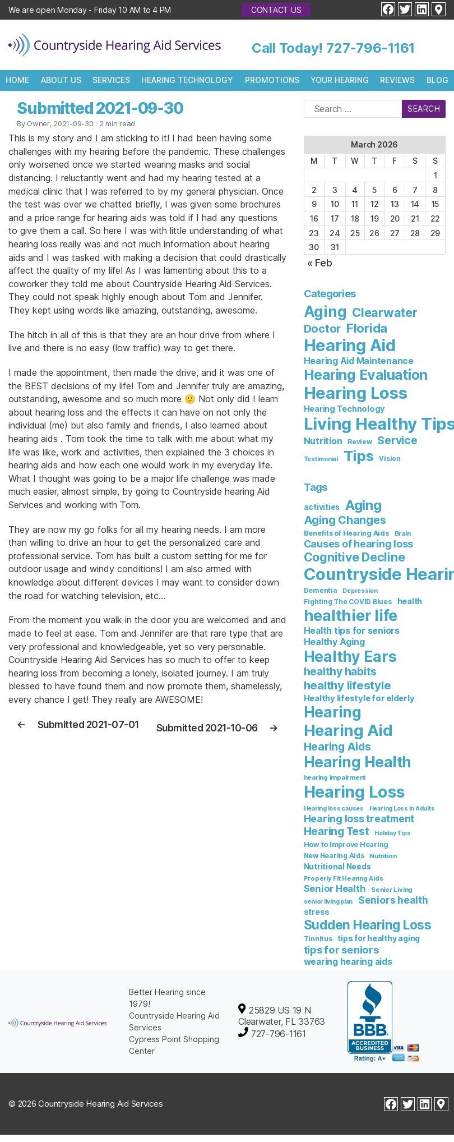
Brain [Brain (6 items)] (403, 533)
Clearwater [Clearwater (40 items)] (385, 312)
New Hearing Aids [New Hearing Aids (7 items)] (334, 855)
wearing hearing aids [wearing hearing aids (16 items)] (348, 961)
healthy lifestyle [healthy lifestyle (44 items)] (347, 685)
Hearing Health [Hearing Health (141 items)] (358, 762)
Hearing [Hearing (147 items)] (333, 712)
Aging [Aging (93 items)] (363, 505)
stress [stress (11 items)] (317, 912)
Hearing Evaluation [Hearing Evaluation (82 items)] (366, 374)
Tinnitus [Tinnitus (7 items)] (318, 938)
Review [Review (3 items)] (360, 442)
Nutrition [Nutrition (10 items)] (323, 440)
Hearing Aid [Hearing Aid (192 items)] (348, 730)
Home (17, 80)
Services (111, 80)
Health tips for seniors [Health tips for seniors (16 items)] (352, 630)
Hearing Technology (187, 80)
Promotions (272, 80)
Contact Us (276, 10)
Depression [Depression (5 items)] (360, 591)
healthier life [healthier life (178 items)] (351, 615)
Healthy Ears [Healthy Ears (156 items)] (350, 656)
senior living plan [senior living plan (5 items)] (328, 901)
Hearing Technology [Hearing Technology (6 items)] (344, 408)
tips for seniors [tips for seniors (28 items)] (341, 949)
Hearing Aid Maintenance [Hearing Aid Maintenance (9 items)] (359, 361)
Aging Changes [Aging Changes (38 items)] (345, 520)
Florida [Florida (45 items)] (366, 327)
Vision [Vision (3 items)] (390, 459)
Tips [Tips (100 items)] (359, 455)
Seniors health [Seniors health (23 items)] (393, 900)
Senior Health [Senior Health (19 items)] (335, 888)
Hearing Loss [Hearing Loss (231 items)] (354, 792)
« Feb (319, 263)
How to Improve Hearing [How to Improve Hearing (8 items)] (346, 844)
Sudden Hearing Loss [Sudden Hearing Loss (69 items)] (368, 924)
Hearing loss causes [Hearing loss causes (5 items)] (334, 808)
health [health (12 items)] (410, 601)
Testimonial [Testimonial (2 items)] (321, 459)
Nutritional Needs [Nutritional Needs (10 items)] (337, 866)
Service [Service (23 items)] (397, 440)
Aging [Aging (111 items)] (325, 311)
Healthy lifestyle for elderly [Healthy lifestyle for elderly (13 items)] (359, 698)
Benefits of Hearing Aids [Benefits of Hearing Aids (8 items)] (346, 533)
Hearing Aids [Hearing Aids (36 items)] (337, 746)
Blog (437, 80)
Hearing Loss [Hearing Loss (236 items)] (355, 393)
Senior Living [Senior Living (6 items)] (392, 890)
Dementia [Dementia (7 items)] (320, 590)
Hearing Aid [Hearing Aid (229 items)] (350, 345)
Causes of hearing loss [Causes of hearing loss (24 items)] (359, 544)
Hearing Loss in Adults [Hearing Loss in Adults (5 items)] (402, 808)
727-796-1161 (370, 48)
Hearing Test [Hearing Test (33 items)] (336, 831)
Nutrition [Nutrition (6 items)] (382, 856)
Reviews (397, 80)
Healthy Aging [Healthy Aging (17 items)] (334, 641)
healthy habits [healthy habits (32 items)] (340, 671)
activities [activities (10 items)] (322, 507)
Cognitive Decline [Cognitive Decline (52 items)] (354, 557)
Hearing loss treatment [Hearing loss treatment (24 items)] (359, 819)
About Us (61, 80)
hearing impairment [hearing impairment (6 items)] (335, 777)
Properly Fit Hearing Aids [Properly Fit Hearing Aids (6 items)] (343, 878)
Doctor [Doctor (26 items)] (322, 328)
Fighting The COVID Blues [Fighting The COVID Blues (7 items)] (348, 601)
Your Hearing (340, 80)
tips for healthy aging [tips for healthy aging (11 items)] (378, 938)
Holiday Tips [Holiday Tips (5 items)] (392, 833)
